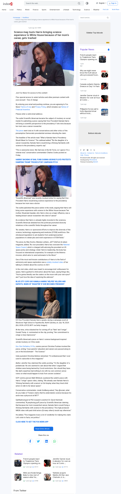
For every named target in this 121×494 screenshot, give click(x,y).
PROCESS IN (93, 160)
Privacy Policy (40, 107)
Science (87, 10)
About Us (83, 153)
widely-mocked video (55, 262)
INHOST (95, 162)
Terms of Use (26, 107)
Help (81, 155)
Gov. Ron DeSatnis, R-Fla (25, 346)
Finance (35, 10)
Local (11, 10)
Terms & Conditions (101, 153)
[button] (84, 150)
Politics (19, 10)
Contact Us (90, 153)
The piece (19, 131)
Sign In (112, 3)
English (100, 3)
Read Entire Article (43, 429)
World (27, 10)
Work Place (115, 9)
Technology (77, 10)
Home (4, 10)
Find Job (105, 9)
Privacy (86, 155)
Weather (96, 10)
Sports (44, 10)
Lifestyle (66, 10)
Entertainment (55, 10)
